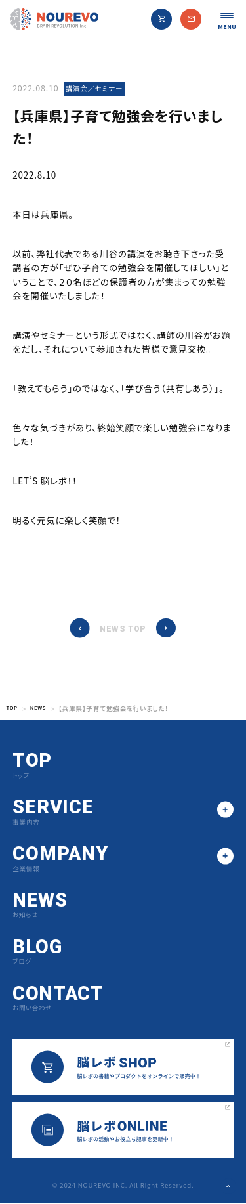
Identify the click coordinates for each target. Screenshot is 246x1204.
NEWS (43, 709)
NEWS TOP (123, 629)
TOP (14, 709)
